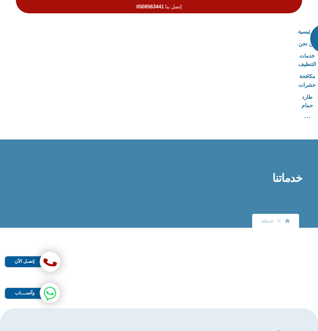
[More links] (84, 32)
